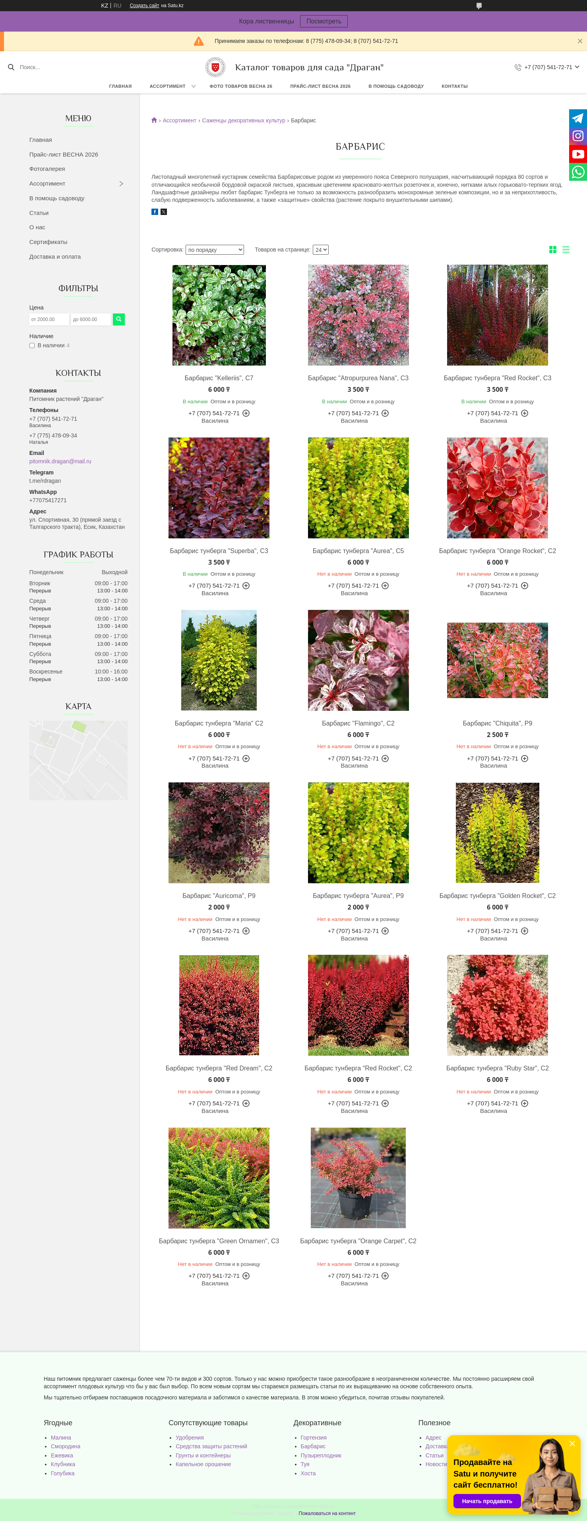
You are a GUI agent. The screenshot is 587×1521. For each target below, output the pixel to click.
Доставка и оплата (55, 256)
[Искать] (11, 67)
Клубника (63, 1464)
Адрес (434, 1437)
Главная (120, 86)
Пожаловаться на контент (327, 1513)
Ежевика (62, 1455)
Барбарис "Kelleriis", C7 (219, 378)
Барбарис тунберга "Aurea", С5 (358, 551)
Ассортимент (168, 86)
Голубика (63, 1473)
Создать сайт (144, 5)
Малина (61, 1437)
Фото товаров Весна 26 (240, 86)
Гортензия (314, 1437)
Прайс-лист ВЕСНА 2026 (320, 86)
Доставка (437, 1446)
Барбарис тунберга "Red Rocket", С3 (498, 378)
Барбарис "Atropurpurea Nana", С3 (358, 378)
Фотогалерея (47, 168)
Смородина (65, 1446)
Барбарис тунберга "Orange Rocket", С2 (497, 551)
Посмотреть (323, 21)
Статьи (39, 212)
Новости (436, 1464)
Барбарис (313, 1446)
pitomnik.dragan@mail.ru (60, 461)
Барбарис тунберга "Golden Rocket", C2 (498, 895)
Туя (305, 1464)
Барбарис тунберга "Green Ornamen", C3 (219, 1241)
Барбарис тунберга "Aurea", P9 (358, 895)
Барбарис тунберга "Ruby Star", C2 (497, 1068)
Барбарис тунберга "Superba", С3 (219, 551)
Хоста (308, 1473)
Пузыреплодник (321, 1455)
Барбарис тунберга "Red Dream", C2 (219, 1068)
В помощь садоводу (396, 86)
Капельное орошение (203, 1464)
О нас (37, 227)
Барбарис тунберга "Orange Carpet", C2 (358, 1241)
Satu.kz (327, 1506)
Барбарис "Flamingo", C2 (358, 723)
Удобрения (189, 1437)
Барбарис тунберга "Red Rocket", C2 (358, 1068)
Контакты (455, 86)
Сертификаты (48, 241)
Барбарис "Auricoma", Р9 (219, 895)
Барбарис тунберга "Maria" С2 (219, 723)
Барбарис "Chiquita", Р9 (498, 723)
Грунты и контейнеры (203, 1455)
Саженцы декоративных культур (243, 120)
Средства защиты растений (211, 1446)
